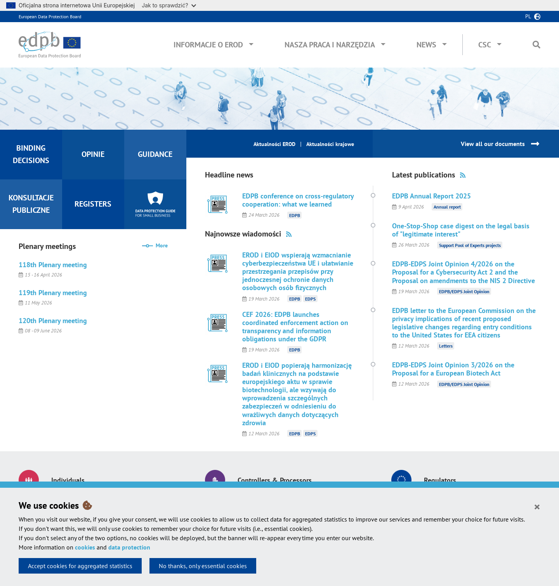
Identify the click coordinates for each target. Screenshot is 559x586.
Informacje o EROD (208, 45)
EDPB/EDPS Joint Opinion (464, 291)
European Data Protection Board (50, 16)
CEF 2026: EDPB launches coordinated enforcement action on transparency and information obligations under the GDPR (295, 326)
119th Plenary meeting (53, 292)
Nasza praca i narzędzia (330, 45)
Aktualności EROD (274, 144)
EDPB (294, 215)
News (426, 45)
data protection (129, 547)
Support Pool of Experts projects (470, 245)
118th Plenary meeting (53, 264)
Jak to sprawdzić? (169, 5)
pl (528, 16)
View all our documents (493, 144)
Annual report (447, 207)
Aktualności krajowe (330, 144)
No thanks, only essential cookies (203, 566)
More (162, 245)
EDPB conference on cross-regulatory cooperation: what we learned (298, 200)
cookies (85, 547)
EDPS (310, 299)
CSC (484, 45)
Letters (446, 346)
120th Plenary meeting (53, 320)
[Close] (537, 506)
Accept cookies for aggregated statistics (80, 566)
